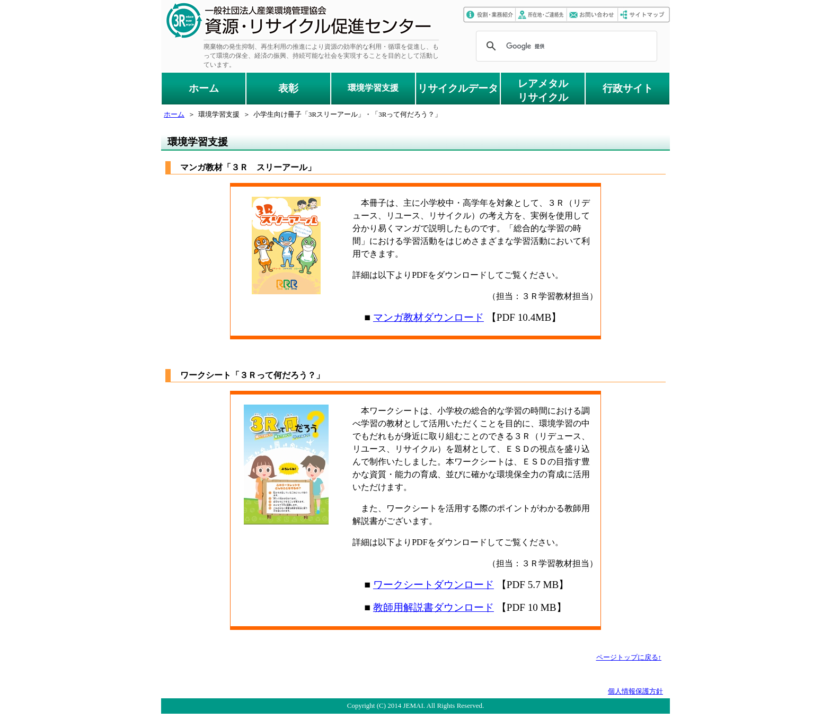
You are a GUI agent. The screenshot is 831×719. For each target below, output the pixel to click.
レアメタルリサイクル (543, 90)
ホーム (204, 88)
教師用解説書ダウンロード (433, 607)
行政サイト (628, 88)
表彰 (288, 88)
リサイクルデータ (458, 88)
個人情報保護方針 (635, 691)
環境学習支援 (373, 87)
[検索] (565, 46)
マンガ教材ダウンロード (428, 317)
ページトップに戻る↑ (629, 657)
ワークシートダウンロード (433, 584)
